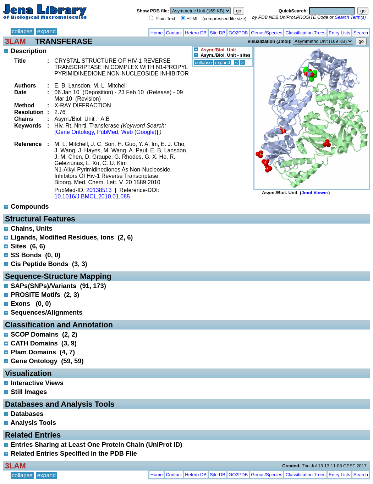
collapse (22, 31)
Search (360, 32)
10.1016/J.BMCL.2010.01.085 (92, 196)
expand (46, 31)
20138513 (98, 190)
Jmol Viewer (314, 192)
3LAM (15, 41)
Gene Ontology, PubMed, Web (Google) (106, 132)
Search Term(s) (350, 17)
